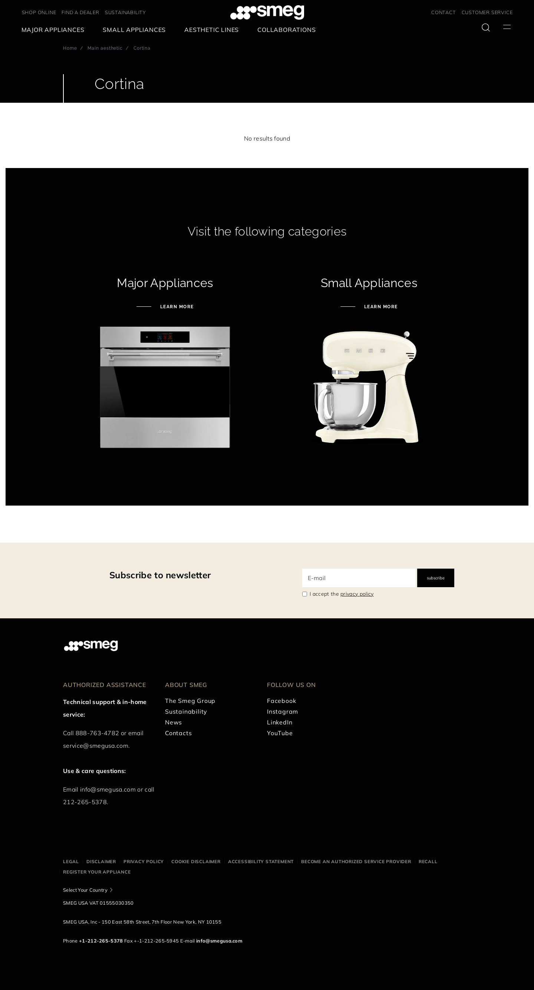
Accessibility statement (261, 861)
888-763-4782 (97, 733)
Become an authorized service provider (356, 861)
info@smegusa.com (108, 789)
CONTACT (443, 12)
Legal (71, 861)
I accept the (342, 594)
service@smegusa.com (95, 745)
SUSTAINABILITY (125, 12)
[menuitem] (55, 29)
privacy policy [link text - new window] (356, 594)
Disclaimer (101, 861)
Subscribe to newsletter (160, 574)
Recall (428, 861)
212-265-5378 (85, 802)
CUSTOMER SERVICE (487, 12)
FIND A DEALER (80, 12)
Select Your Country (85, 890)
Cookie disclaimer (196, 861)
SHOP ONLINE (39, 12)
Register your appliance (97, 872)
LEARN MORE (176, 306)
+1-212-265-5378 (101, 941)
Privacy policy (143, 861)
